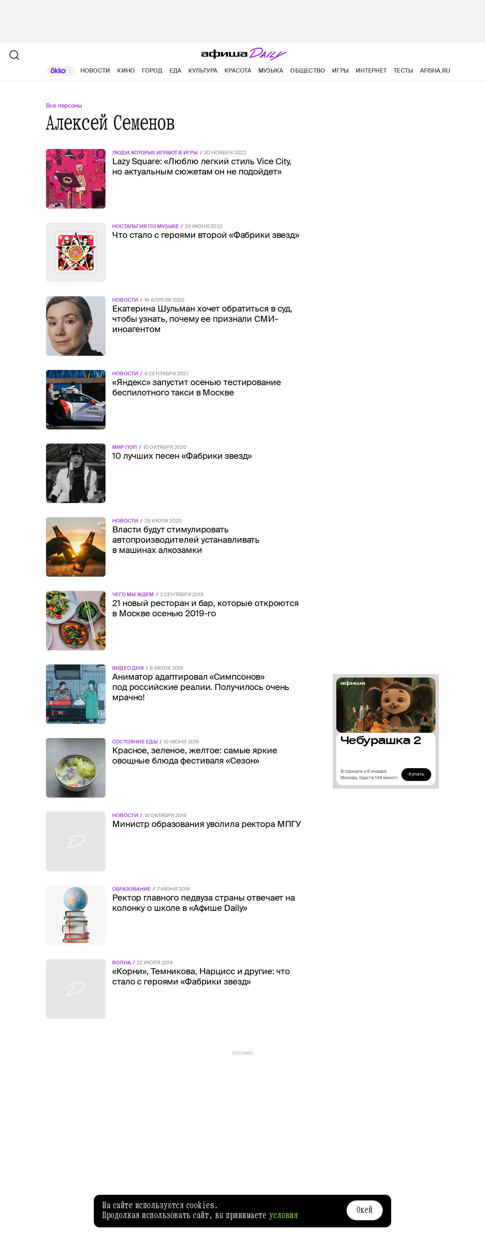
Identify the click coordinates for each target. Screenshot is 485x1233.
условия (283, 1215)
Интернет (371, 70)
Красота (237, 70)
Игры (340, 70)
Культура (202, 70)
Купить (416, 774)
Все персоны (64, 105)
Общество (307, 70)
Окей (364, 1210)
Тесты (403, 70)
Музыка (270, 70)
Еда (176, 70)
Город (152, 70)
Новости (95, 70)
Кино (126, 70)
